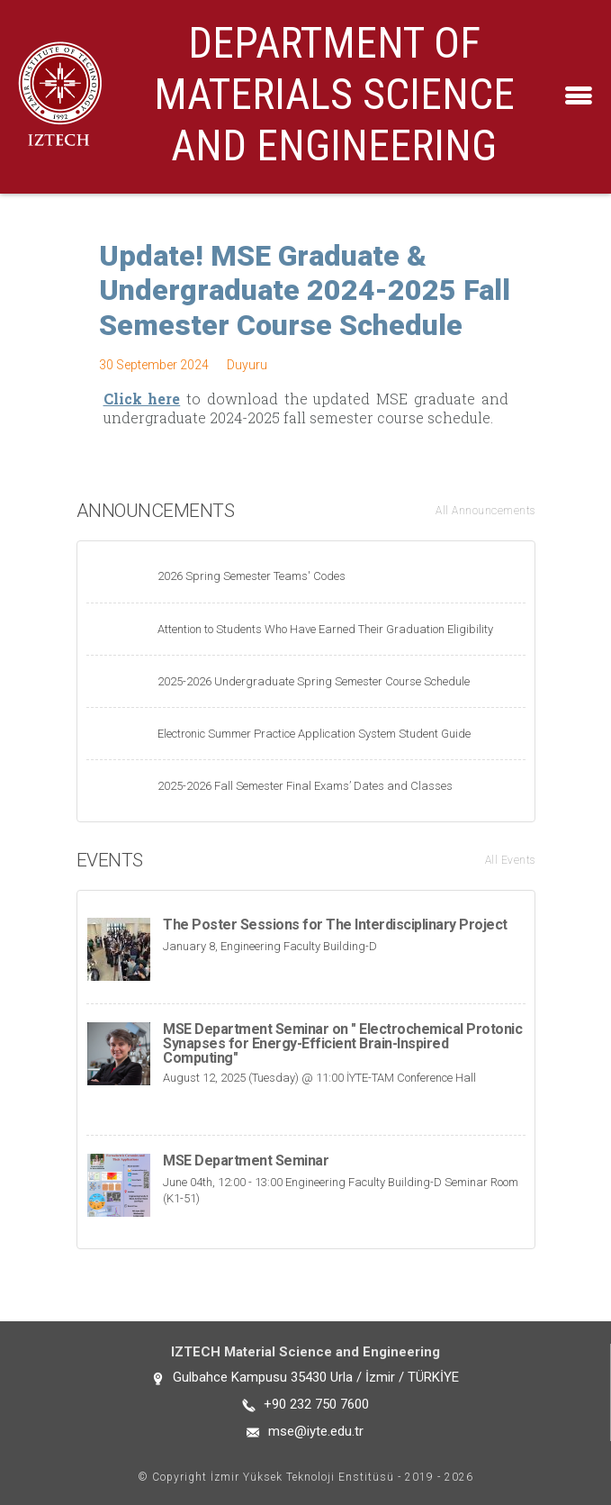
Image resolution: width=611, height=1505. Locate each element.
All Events (510, 860)
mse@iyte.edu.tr (316, 1431)
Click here (142, 398)
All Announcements (485, 510)
